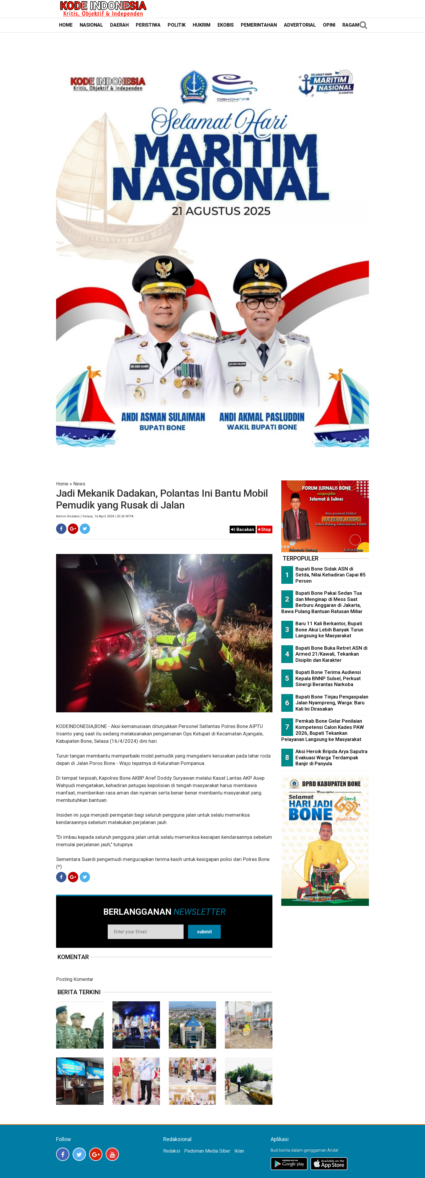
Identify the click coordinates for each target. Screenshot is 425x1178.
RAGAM (350, 25)
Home (62, 484)
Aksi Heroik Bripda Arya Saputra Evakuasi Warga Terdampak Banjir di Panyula (331, 757)
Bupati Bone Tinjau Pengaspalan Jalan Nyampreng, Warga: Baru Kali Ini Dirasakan (331, 703)
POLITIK (177, 25)
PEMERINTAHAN (259, 25)
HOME (66, 25)
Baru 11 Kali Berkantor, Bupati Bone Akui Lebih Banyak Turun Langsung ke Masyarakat (329, 629)
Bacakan (242, 529)
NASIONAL (91, 25)
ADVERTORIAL (300, 25)
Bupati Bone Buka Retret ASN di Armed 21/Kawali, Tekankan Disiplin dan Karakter (331, 654)
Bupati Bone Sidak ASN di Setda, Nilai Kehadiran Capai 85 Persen (330, 575)
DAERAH (119, 25)
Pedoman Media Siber (207, 1151)
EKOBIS (226, 25)
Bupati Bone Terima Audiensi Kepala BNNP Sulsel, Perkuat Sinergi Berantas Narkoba (328, 678)
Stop (264, 529)
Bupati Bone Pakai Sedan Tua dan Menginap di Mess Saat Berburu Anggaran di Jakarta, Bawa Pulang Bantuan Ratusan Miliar (321, 602)
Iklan (239, 1151)
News (79, 484)
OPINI (329, 25)
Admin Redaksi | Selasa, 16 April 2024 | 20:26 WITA (94, 516)
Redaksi (171, 1151)
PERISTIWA (148, 25)
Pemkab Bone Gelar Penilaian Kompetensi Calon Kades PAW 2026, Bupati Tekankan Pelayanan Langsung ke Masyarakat (322, 730)
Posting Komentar (74, 979)
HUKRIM (201, 25)
